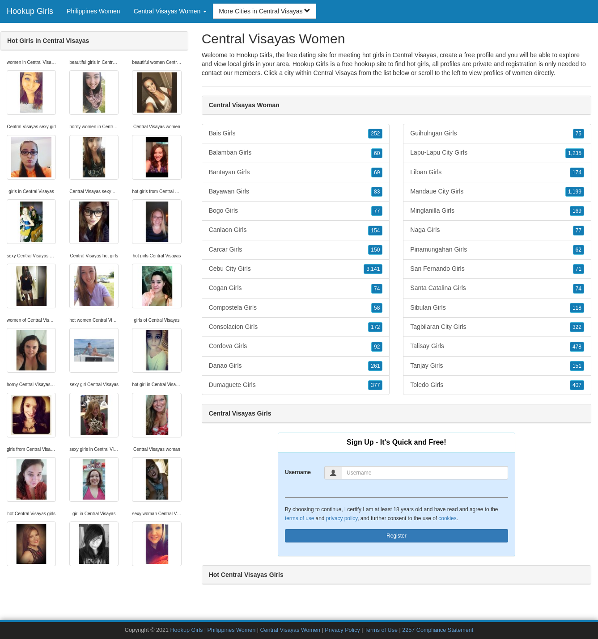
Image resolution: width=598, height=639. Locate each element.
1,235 (574, 153)
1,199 (574, 192)
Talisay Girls (497, 346)
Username (298, 472)
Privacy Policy (342, 630)
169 (577, 211)
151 (577, 366)
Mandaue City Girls (497, 192)
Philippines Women (93, 11)
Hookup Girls (30, 11)
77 (377, 211)
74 (377, 289)
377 (375, 385)
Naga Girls (497, 230)
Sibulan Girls (497, 308)
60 (377, 153)
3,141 (373, 269)
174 (577, 172)
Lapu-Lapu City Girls (497, 153)
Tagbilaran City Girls (497, 327)
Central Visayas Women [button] (170, 11)
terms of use (299, 518)
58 (377, 308)
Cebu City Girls (296, 269)
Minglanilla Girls (497, 211)
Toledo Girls (497, 385)
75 (578, 133)
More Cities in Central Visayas (264, 11)
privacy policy (341, 518)
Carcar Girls (296, 250)
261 (375, 366)
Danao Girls (296, 366)
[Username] (425, 472)
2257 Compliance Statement (437, 630)
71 (578, 269)
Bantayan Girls (296, 172)
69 (377, 172)
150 (375, 250)
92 (377, 347)
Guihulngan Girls (497, 134)
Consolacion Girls (296, 327)
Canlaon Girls (296, 230)
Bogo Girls (296, 211)
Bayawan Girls (296, 192)
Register (396, 536)
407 (577, 385)
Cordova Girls (296, 346)
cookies (447, 518)
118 (577, 308)
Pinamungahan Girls (497, 250)
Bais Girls (296, 134)
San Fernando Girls (497, 269)
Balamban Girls (296, 153)
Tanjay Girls (497, 366)
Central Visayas (335, 72)
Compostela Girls (296, 308)
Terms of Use (381, 630)
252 (375, 133)
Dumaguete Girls (296, 385)
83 (377, 192)
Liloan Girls (497, 172)
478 (577, 347)
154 (375, 230)
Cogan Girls (296, 288)
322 (577, 327)
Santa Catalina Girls (497, 288)
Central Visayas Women (290, 630)
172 (375, 327)
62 (578, 250)
